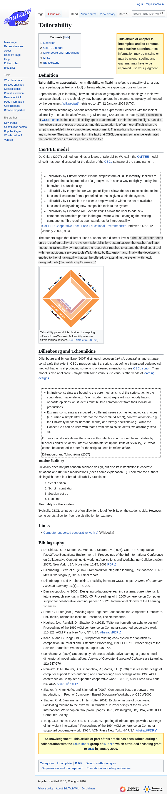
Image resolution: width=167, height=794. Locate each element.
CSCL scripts (51, 120)
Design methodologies (101, 763)
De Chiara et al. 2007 (82, 340)
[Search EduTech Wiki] (148, 13)
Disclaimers (88, 788)
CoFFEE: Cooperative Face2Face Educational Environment (82, 226)
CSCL (108, 161)
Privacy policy (45, 788)
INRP (107, 744)
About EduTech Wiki (67, 788)
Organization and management (62, 768)
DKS (91, 748)
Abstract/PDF (109, 632)
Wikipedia (69, 103)
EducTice (79, 744)
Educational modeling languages (108, 768)
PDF (110, 564)
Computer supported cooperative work (69, 532)
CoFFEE (143, 156)
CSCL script (141, 368)
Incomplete (64, 763)
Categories (47, 763)
